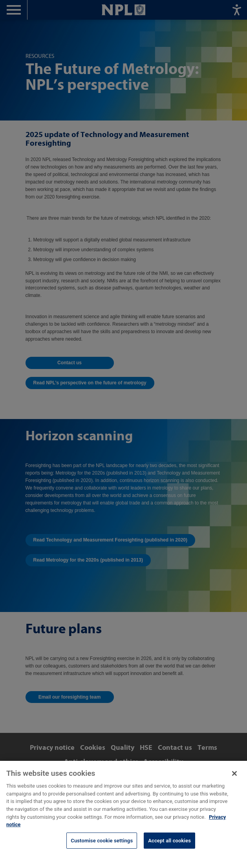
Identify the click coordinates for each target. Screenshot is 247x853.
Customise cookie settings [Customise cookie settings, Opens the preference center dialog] (102, 844)
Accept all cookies (169, 844)
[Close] (234, 777)
